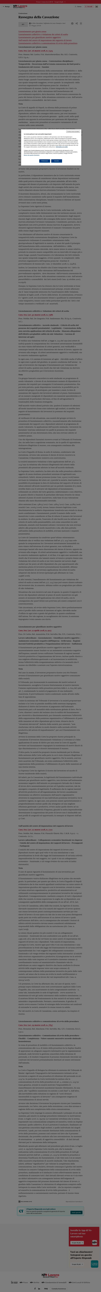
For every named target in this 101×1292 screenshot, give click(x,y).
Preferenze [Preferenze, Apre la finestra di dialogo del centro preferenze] (45, 160)
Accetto (56, 160)
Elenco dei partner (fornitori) (31, 155)
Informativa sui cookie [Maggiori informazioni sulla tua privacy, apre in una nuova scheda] (62, 146)
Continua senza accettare (73, 131)
